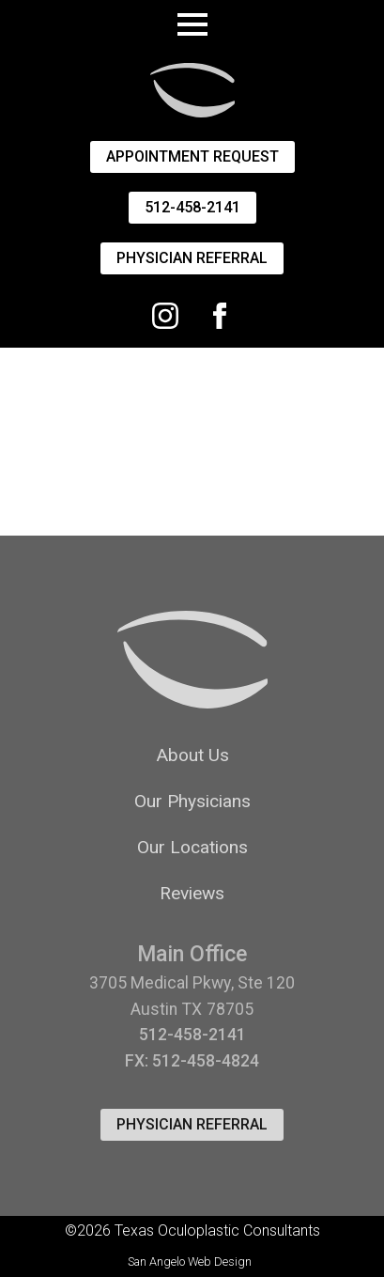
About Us (192, 755)
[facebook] (220, 316)
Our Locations (192, 847)
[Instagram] (165, 316)
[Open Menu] (192, 24)
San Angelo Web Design (190, 1261)
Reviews (192, 893)
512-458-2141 (192, 1034)
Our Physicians (192, 801)
